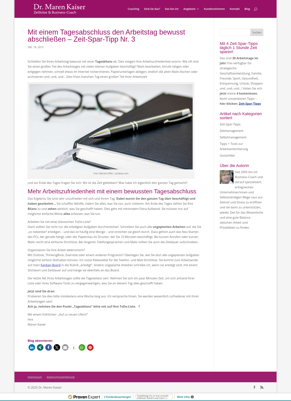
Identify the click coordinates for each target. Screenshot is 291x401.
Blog (247, 9)
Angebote (189, 9)
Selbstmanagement (233, 137)
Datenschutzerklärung (60, 377)
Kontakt (235, 9)
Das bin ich (172, 9)
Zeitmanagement (231, 131)
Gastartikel (227, 155)
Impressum (35, 377)
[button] (32, 347)
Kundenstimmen (214, 9)
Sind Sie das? (152, 9)
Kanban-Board (51, 265)
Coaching (133, 9)
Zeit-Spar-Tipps (230, 124)
